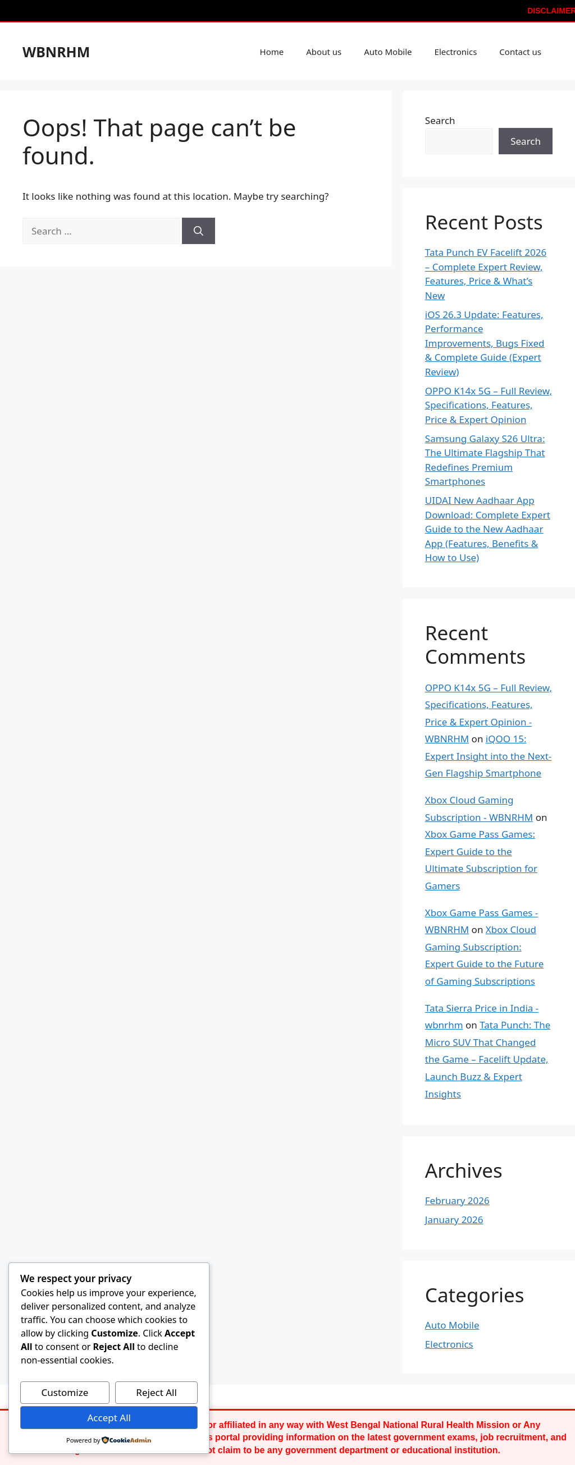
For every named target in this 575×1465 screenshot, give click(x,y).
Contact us (520, 51)
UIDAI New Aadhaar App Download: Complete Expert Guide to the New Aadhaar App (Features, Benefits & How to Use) (487, 529)
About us (323, 51)
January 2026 (454, 1219)
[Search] (198, 231)
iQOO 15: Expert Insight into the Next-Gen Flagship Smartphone (488, 755)
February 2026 (457, 1200)
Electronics (456, 51)
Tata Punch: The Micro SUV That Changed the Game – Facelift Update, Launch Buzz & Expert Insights (488, 1059)
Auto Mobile (388, 51)
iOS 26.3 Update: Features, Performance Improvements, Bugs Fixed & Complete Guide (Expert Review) (485, 343)
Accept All (108, 1417)
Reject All (156, 1392)
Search (440, 120)
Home (272, 51)
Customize (65, 1392)
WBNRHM (56, 51)
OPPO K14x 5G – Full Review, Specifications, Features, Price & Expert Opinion (488, 405)
